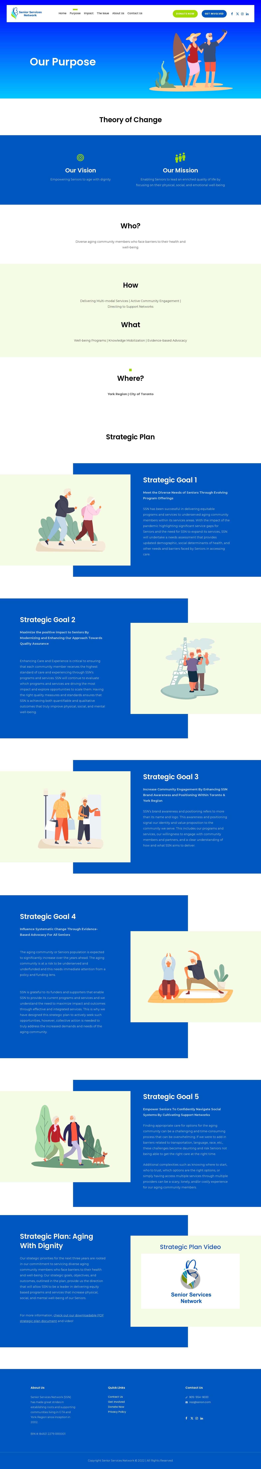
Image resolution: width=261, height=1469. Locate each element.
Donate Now (185, 13)
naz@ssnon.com (200, 1402)
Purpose (75, 13)
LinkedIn (250, 14)
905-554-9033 (198, 1397)
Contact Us (135, 13)
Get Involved (116, 1402)
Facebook (234, 14)
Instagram (245, 14)
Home (62, 13)
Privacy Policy (117, 1412)
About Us (118, 13)
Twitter (240, 14)
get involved (214, 13)
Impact (89, 13)
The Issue (103, 13)
